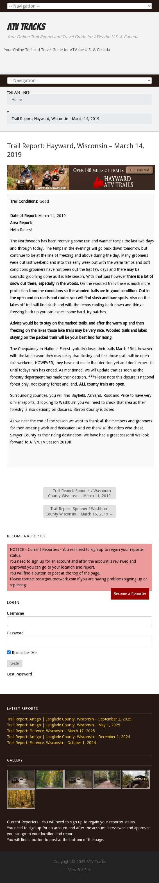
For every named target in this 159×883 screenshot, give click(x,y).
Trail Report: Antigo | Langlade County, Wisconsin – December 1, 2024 (68, 737)
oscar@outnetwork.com (56, 579)
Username (15, 613)
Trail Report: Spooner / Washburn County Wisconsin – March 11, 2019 (79, 493)
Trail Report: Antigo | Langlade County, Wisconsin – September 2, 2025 (69, 719)
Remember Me (22, 652)
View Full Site (79, 870)
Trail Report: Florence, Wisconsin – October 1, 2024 (51, 742)
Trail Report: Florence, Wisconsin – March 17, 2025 (51, 731)
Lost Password (19, 674)
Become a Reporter (129, 593)
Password (15, 633)
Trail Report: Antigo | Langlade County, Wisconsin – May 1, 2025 (63, 725)
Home (17, 100)
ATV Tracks (26, 26)
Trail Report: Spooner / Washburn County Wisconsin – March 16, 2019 (79, 511)
